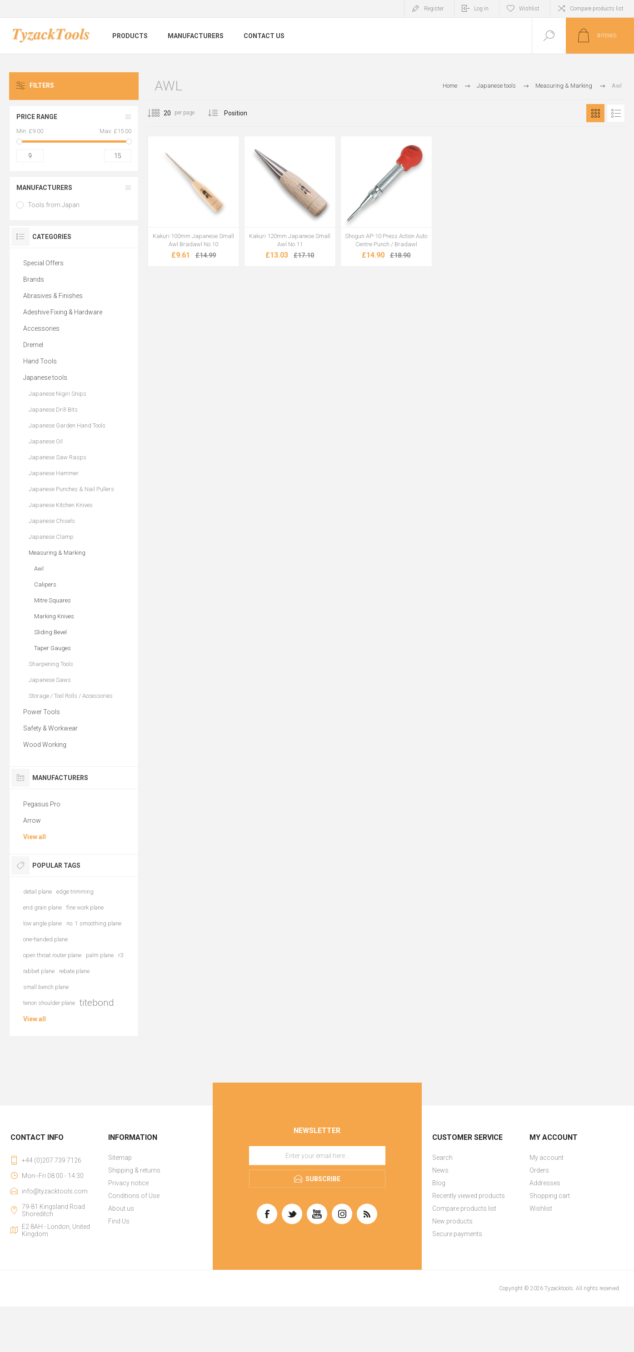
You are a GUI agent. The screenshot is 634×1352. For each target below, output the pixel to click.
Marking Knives (54, 616)
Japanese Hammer (54, 473)
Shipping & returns (134, 1170)
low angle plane (42, 923)
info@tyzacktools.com (55, 1191)
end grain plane (42, 907)
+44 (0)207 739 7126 (51, 1160)
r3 (120, 955)
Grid (595, 113)
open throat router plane (52, 955)
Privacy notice (128, 1183)
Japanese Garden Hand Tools (67, 425)
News (440, 1170)
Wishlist (540, 1208)
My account (546, 1157)
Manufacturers (44, 187)
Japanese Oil (46, 441)
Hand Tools (40, 361)
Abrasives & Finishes (53, 295)
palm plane (100, 955)
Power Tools (41, 712)
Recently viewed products (468, 1195)
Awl (39, 568)
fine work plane (85, 907)
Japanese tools (45, 377)
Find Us (119, 1221)
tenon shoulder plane (49, 1002)
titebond (97, 1002)
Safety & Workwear (50, 728)
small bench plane (46, 987)
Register (434, 8)
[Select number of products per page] (160, 113)
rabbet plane (39, 971)
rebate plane (74, 971)
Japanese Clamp (51, 536)
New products (452, 1221)
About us (121, 1208)
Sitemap (120, 1157)
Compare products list (597, 8)
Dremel (33, 344)
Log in (481, 8)
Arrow (32, 820)
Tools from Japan (54, 205)
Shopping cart (549, 1195)
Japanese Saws (50, 679)
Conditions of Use (134, 1195)
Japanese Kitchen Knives (61, 505)
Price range (36, 116)
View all (34, 836)
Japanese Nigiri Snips (57, 393)
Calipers (45, 584)
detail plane (37, 891)
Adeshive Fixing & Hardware (62, 312)
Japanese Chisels (52, 520)
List (616, 113)
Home (450, 85)
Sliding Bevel (50, 632)
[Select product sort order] (242, 113)
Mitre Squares (52, 600)
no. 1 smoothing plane (93, 923)
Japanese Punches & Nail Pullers (71, 489)
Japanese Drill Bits (53, 409)
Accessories (41, 328)
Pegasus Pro (41, 804)
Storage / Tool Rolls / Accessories (71, 695)
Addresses (544, 1183)
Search (442, 1157)
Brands (33, 279)
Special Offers (43, 263)
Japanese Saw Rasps (57, 457)
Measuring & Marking (57, 552)
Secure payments (457, 1234)
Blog (438, 1183)
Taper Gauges (52, 648)
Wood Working (44, 744)
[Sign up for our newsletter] (317, 1155)
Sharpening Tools (51, 664)
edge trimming (75, 891)
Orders (539, 1170)
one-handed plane (45, 939)
